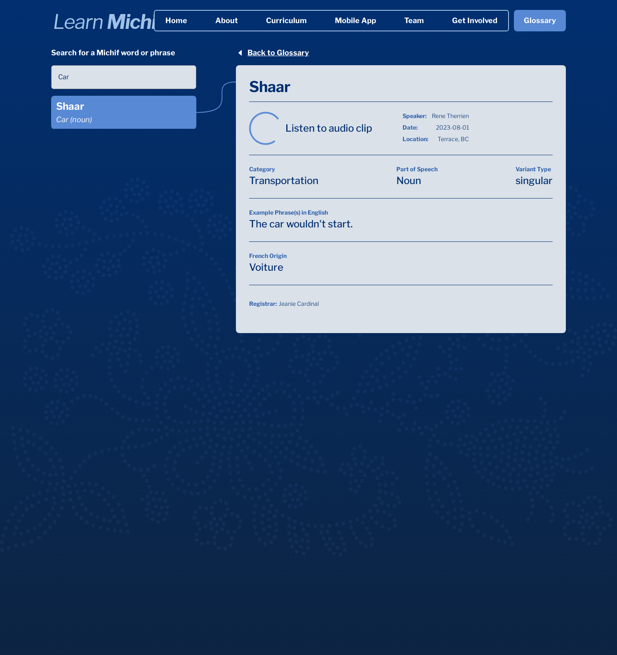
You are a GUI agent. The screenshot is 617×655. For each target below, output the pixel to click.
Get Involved (474, 20)
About (226, 20)
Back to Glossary (272, 52)
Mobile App (355, 20)
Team (414, 20)
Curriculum (286, 20)
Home (176, 20)
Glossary (540, 20)
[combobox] (123, 77)
